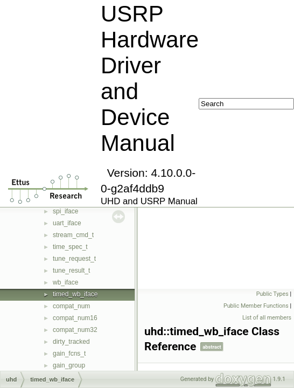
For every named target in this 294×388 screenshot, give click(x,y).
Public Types (272, 293)
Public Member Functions (256, 305)
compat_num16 (75, 318)
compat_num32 (75, 330)
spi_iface (65, 211)
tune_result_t (71, 270)
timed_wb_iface (75, 294)
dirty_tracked (71, 341)
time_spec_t (70, 247)
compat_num (71, 306)
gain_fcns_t (69, 353)
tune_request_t (74, 258)
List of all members (266, 317)
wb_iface (65, 282)
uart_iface (67, 223)
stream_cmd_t (73, 235)
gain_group (69, 365)
